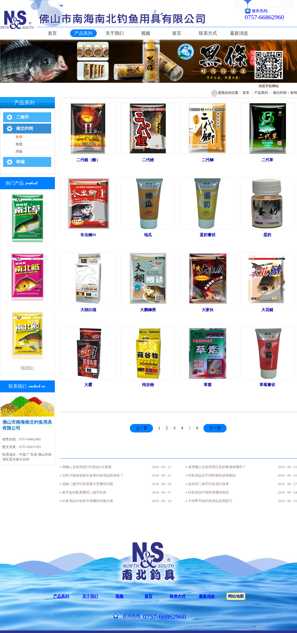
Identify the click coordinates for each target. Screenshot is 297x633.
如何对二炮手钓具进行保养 (208, 484)
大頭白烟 (88, 310)
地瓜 (148, 235)
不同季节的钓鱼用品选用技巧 (210, 501)
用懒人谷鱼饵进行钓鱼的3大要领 (86, 467)
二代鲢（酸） (88, 160)
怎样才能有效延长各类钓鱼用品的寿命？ (92, 475)
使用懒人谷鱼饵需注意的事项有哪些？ (217, 467)
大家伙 (208, 310)
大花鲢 (267, 310)
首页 (52, 33)
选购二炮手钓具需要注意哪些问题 (87, 484)
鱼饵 (293, 93)
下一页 (215, 428)
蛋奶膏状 (208, 235)
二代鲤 (148, 160)
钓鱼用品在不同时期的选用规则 (212, 475)
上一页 (141, 428)
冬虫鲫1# (88, 235)
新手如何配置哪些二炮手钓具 (84, 492)
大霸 (88, 385)
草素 (208, 385)
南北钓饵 (280, 93)
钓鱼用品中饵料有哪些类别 (208, 492)
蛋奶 (267, 235)
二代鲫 (208, 160)
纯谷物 (148, 385)
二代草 (267, 160)
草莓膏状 (267, 385)
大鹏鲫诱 (148, 310)
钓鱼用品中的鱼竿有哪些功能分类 (87, 501)
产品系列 (261, 93)
